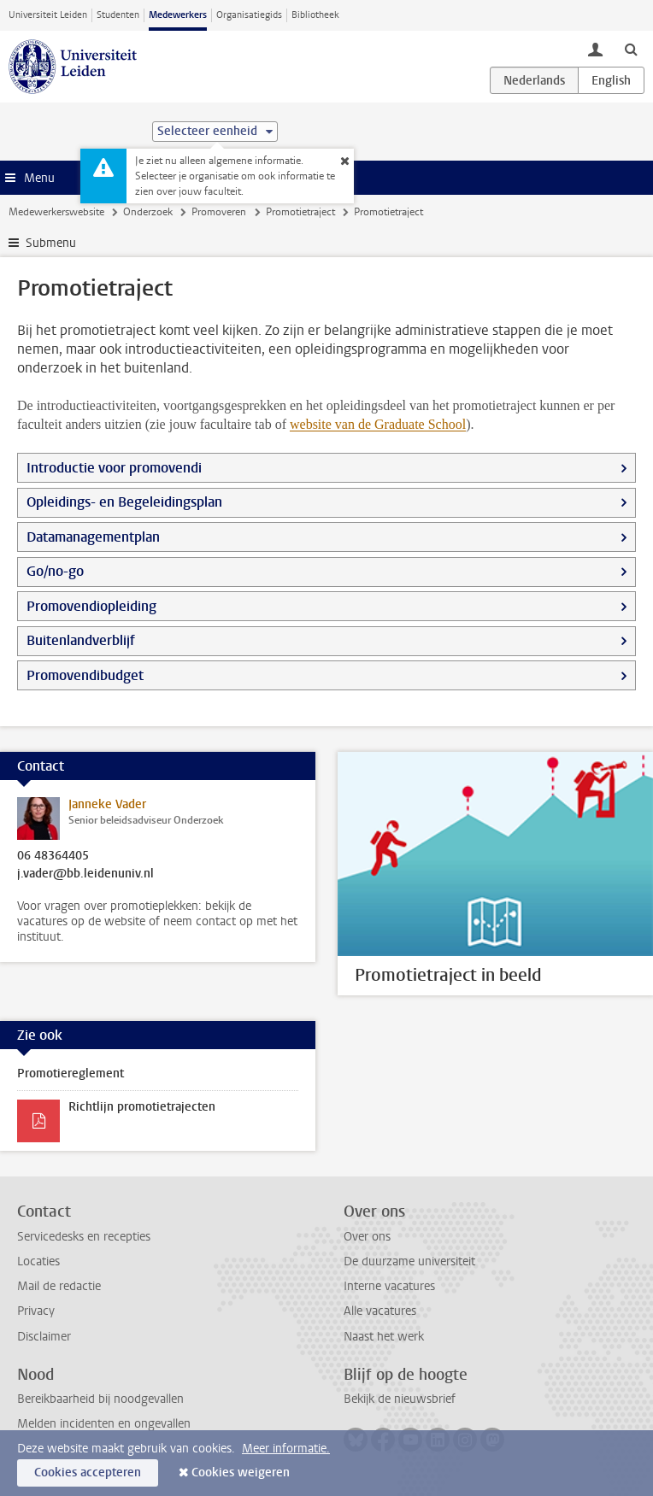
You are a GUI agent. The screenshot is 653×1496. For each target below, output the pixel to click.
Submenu (51, 243)
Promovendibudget (85, 675)
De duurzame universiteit (409, 1261)
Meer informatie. (286, 1448)
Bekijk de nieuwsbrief (400, 1399)
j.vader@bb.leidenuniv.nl (85, 874)
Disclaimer (44, 1337)
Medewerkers (178, 15)
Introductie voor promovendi (114, 468)
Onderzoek (148, 212)
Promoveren (218, 212)
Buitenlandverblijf (80, 640)
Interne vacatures (389, 1286)
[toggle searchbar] (630, 48)
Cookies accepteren (87, 1472)
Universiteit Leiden (48, 15)
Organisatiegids (249, 15)
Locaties (38, 1261)
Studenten (118, 15)
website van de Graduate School (378, 424)
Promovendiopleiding (91, 606)
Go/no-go (55, 571)
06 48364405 (53, 856)
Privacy (36, 1311)
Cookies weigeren (240, 1472)
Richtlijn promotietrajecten (141, 1107)
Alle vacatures (380, 1311)
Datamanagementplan (93, 537)
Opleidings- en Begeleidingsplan (124, 502)
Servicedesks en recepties (83, 1237)
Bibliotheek (315, 15)
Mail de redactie (59, 1286)
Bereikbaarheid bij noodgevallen (100, 1399)
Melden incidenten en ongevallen (104, 1424)
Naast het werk (384, 1337)
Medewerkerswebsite (56, 212)
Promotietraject (300, 212)
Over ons (367, 1237)
